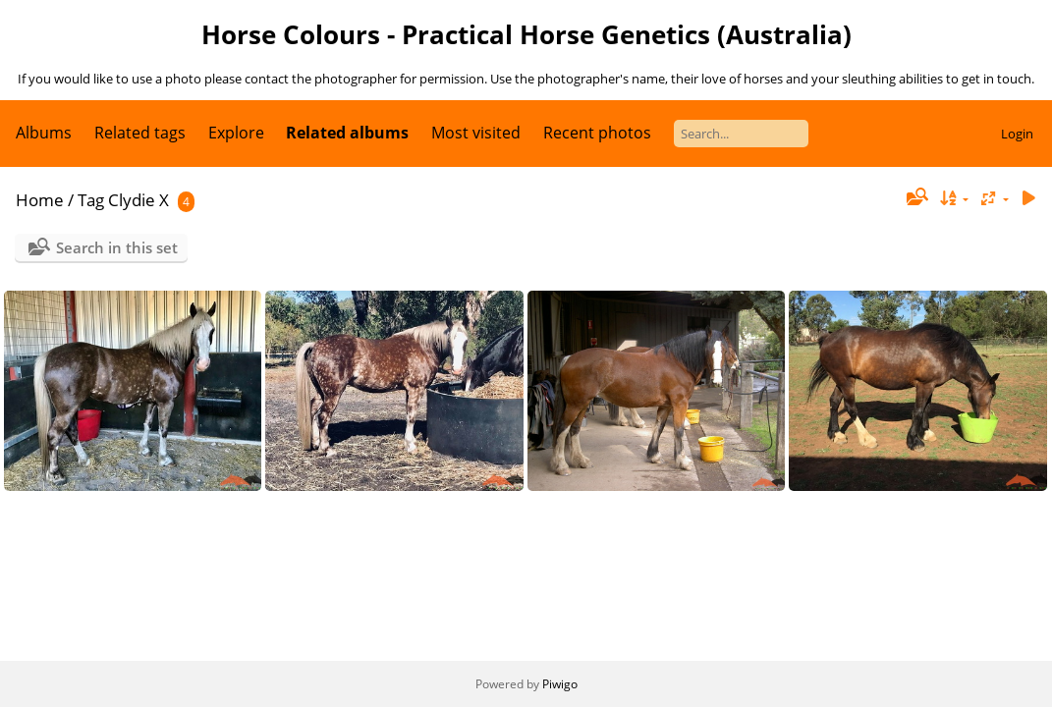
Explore (236, 132)
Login (1017, 133)
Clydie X (138, 200)
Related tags (140, 132)
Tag (91, 200)
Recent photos (597, 132)
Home (40, 200)
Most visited (476, 132)
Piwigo (560, 684)
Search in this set (117, 247)
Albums (44, 132)
